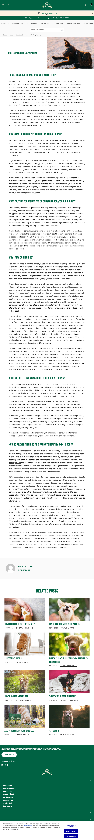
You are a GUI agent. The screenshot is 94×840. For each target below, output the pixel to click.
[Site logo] (47, 5)
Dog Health (19, 35)
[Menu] (3, 5)
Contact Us (7, 791)
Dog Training (32, 23)
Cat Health (45, 23)
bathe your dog (15, 463)
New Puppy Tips (73, 23)
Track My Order (9, 788)
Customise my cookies (71, 825)
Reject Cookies (71, 831)
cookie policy (28, 825)
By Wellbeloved (23, 735)
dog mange (14, 547)
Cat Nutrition (58, 23)
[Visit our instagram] (2, 765)
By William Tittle (67, 628)
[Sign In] (85, 5)
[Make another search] (47, 30)
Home (5, 35)
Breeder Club (8, 800)
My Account (7, 785)
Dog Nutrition (17, 23)
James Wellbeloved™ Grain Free (47, 425)
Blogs (11, 35)
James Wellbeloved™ (64, 518)
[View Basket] (91, 5)
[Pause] (92, 13)
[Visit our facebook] (6, 765)
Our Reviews (8, 797)
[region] (47, 830)
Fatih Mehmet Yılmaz (25, 566)
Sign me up (9, 754)
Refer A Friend (8, 794)
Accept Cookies (71, 836)
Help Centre (7, 806)
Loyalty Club (7, 803)
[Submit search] (8, 5)
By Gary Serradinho (24, 628)
